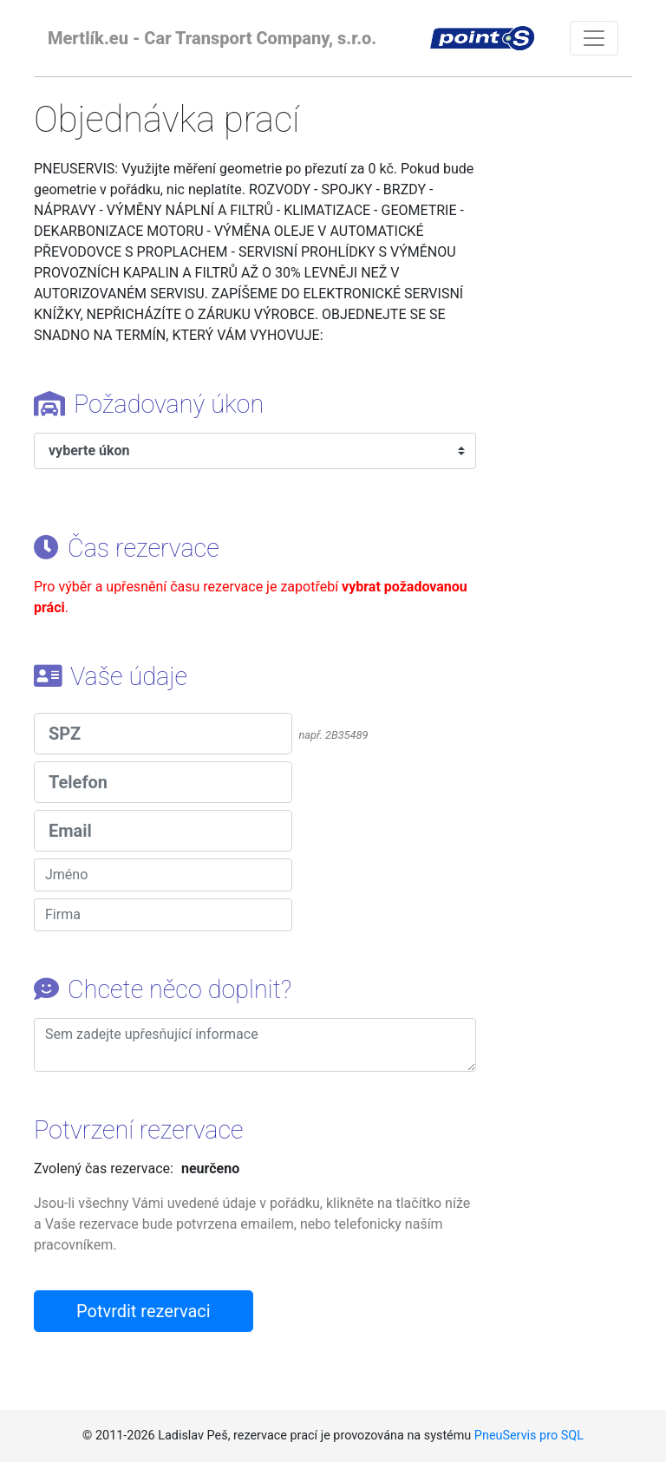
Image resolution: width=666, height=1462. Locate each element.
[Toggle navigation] (594, 38)
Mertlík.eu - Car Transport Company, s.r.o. (212, 38)
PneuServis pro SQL (529, 1435)
